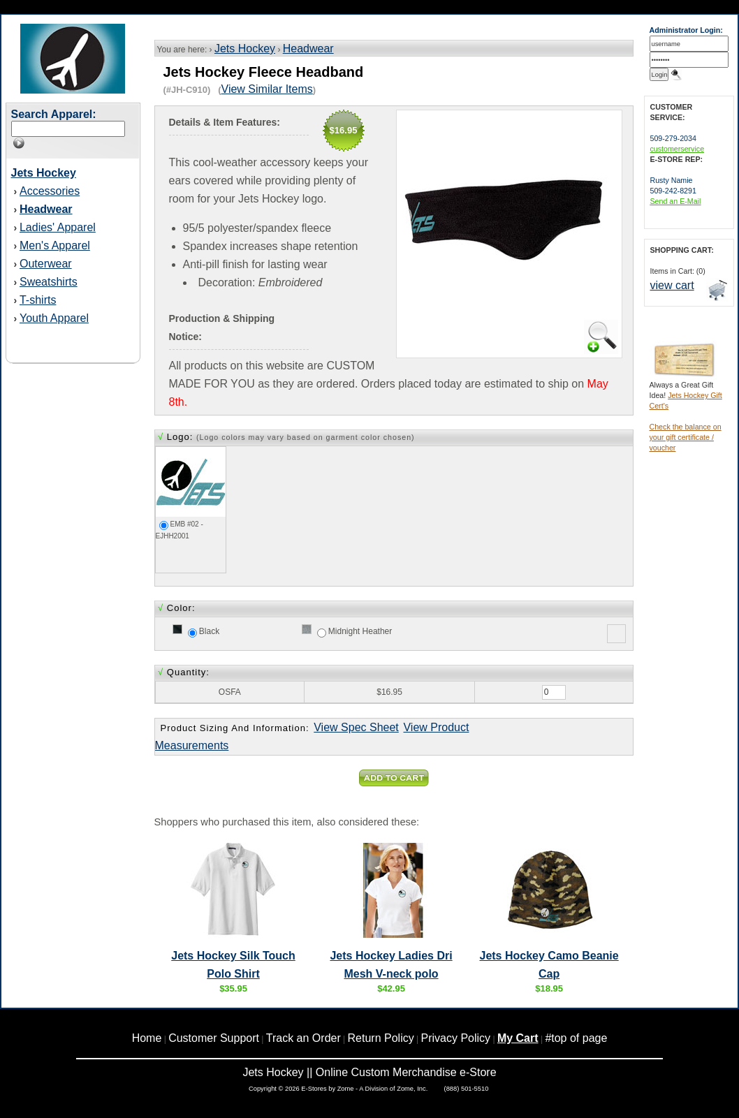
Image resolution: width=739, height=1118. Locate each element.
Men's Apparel (55, 245)
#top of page (576, 1038)
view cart (672, 285)
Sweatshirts (49, 282)
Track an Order (303, 1038)
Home (147, 1038)
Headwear (308, 48)
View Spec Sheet (356, 727)
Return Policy (381, 1038)
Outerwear (46, 264)
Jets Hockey (244, 48)
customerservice (677, 149)
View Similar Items (267, 89)
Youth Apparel (54, 318)
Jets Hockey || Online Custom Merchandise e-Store (369, 1072)
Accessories (50, 191)
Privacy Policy (456, 1038)
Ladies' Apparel (58, 227)
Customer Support (213, 1038)
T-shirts (38, 300)
